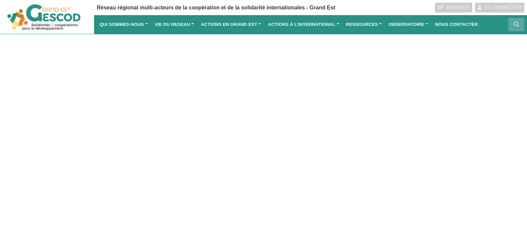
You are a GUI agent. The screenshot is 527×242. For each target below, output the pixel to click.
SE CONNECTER (500, 7)
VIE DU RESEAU (172, 24)
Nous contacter (456, 24)
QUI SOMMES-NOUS (121, 24)
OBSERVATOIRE (406, 24)
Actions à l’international (301, 24)
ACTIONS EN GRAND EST (229, 24)
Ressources (362, 24)
